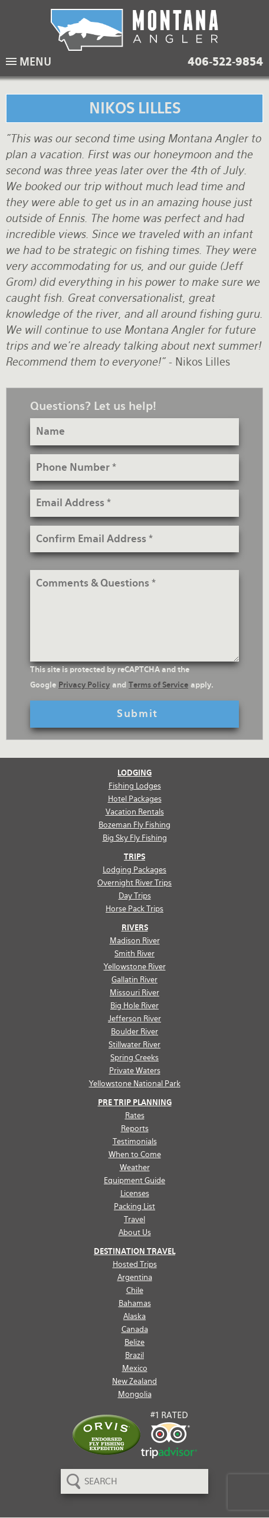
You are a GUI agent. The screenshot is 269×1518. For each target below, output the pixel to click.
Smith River (134, 953)
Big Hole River (134, 1005)
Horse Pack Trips (134, 908)
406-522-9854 (225, 62)
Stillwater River (134, 1044)
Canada (135, 1329)
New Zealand (134, 1381)
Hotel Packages (135, 798)
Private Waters (134, 1070)
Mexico (134, 1368)
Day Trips (135, 895)
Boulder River (134, 1031)
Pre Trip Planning (135, 1102)
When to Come (135, 1154)
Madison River (135, 940)
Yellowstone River (135, 966)
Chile (134, 1290)
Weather (135, 1167)
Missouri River (134, 992)
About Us (135, 1232)
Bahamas (135, 1303)
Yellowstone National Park (135, 1083)
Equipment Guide (134, 1180)
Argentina (134, 1277)
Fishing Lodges (135, 785)
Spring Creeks (134, 1057)
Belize (134, 1342)
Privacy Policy (84, 684)
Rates (135, 1115)
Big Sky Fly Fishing (135, 837)
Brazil (134, 1355)
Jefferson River (134, 1018)
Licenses (134, 1193)
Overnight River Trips (134, 882)
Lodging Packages (134, 869)
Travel (134, 1219)
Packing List (134, 1206)
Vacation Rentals (135, 811)
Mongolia (135, 1394)
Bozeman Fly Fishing (134, 824)
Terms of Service (158, 684)
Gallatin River (134, 979)
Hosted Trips (135, 1264)
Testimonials (135, 1141)
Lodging (134, 772)
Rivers (135, 927)
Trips (134, 856)
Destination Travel (134, 1251)
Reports (135, 1128)
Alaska (134, 1316)
